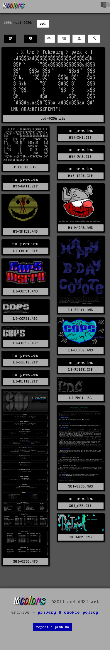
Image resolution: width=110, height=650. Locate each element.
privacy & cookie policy (68, 612)
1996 (8, 23)
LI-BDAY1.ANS (80, 310)
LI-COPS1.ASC (25, 319)
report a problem (52, 627)
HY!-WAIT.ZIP (25, 186)
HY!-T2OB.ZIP (80, 176)
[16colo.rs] (14, 6)
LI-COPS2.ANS (80, 350)
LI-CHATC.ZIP (25, 251)
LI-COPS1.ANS (25, 291)
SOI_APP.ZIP (80, 506)
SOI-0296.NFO (25, 561)
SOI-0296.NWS (80, 486)
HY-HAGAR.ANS (80, 228)
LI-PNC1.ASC (80, 398)
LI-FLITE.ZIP (80, 370)
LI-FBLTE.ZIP (25, 362)
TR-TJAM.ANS (80, 537)
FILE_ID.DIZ (25, 167)
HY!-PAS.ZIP (80, 157)
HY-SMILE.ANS (25, 231)
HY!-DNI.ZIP (80, 138)
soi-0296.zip (53, 119)
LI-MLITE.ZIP (25, 381)
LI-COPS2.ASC (25, 343)
